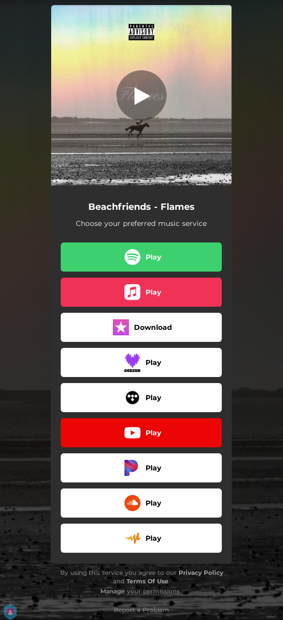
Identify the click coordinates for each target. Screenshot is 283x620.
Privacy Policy (201, 572)
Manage (112, 591)
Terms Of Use (147, 581)
